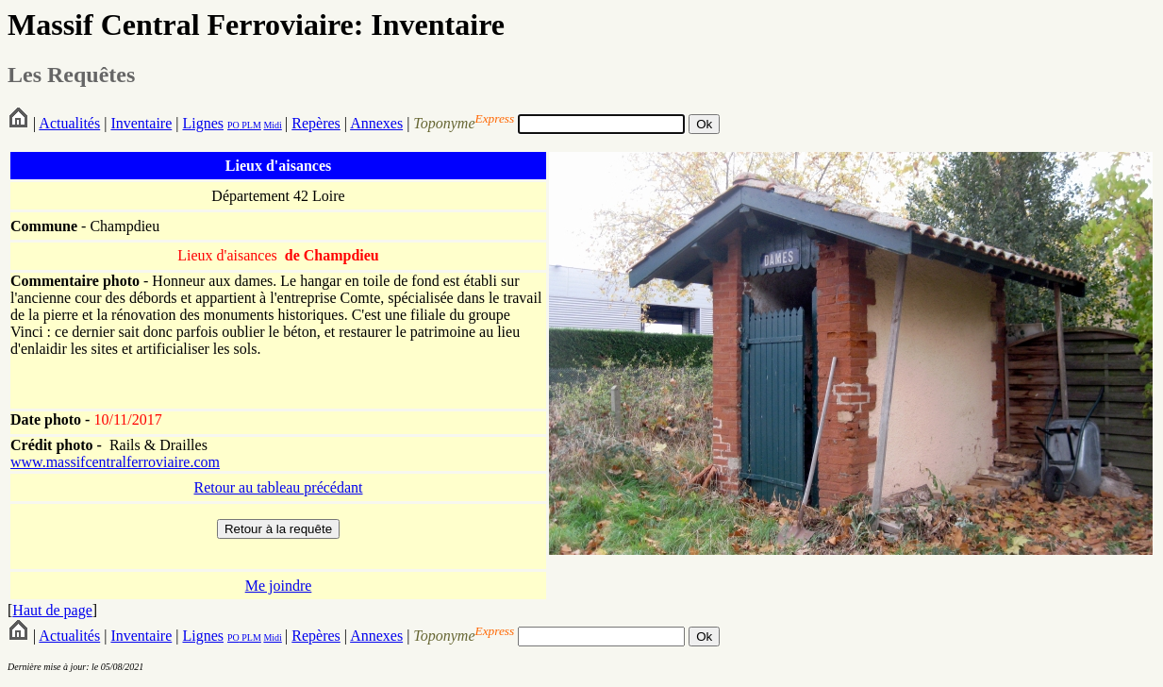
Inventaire (141, 123)
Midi (272, 125)
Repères (316, 123)
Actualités (69, 123)
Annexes (376, 123)
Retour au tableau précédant (277, 487)
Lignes (203, 123)
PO (233, 125)
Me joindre (278, 586)
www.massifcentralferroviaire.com (115, 462)
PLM (250, 125)
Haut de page (51, 610)
